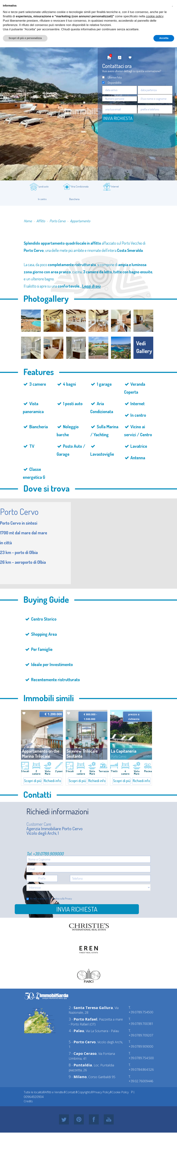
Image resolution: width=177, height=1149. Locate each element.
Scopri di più (32, 780)
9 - (78, 1076)
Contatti (71, 1092)
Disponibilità (114, 82)
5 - (82, 1041)
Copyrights (84, 1092)
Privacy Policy (101, 1092)
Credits (28, 1101)
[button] (172, 6)
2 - (91, 1007)
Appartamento (80, 220)
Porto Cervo (57, 220)
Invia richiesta (76, 909)
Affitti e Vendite (54, 1092)
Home (28, 220)
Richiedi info (52, 780)
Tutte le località (33, 1092)
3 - (83, 1019)
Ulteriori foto (115, 77)
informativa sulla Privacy (60, 898)
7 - (83, 1053)
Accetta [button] (163, 38)
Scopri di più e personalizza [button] (25, 38)
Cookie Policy (120, 1092)
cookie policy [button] (154, 16)
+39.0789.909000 (48, 853)
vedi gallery (144, 347)
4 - (76, 1030)
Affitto (40, 220)
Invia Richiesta (117, 118)
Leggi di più (91, 285)
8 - (80, 1065)
